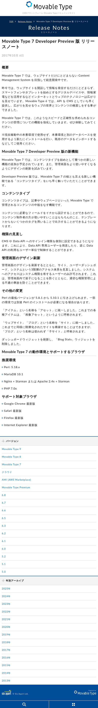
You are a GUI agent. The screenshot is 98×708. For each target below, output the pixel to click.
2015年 (6, 665)
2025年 (6, 588)
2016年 (6, 657)
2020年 (6, 626)
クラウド (7, 472)
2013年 (6, 680)
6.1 (4, 541)
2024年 (6, 596)
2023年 (6, 603)
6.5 (4, 518)
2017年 (6, 649)
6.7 (4, 502)
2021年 (6, 619)
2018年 (6, 642)
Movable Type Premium (16, 487)
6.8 (4, 495)
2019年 (6, 634)
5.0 (4, 571)
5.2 (4, 556)
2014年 (6, 672)
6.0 (4, 548)
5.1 (4, 564)
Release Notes (25, 21)
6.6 (4, 510)
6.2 (4, 533)
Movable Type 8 (11, 456)
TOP (11, 21)
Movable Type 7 (11, 464)
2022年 (6, 611)
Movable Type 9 (11, 449)
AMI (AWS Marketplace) (16, 479)
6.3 (4, 525)
